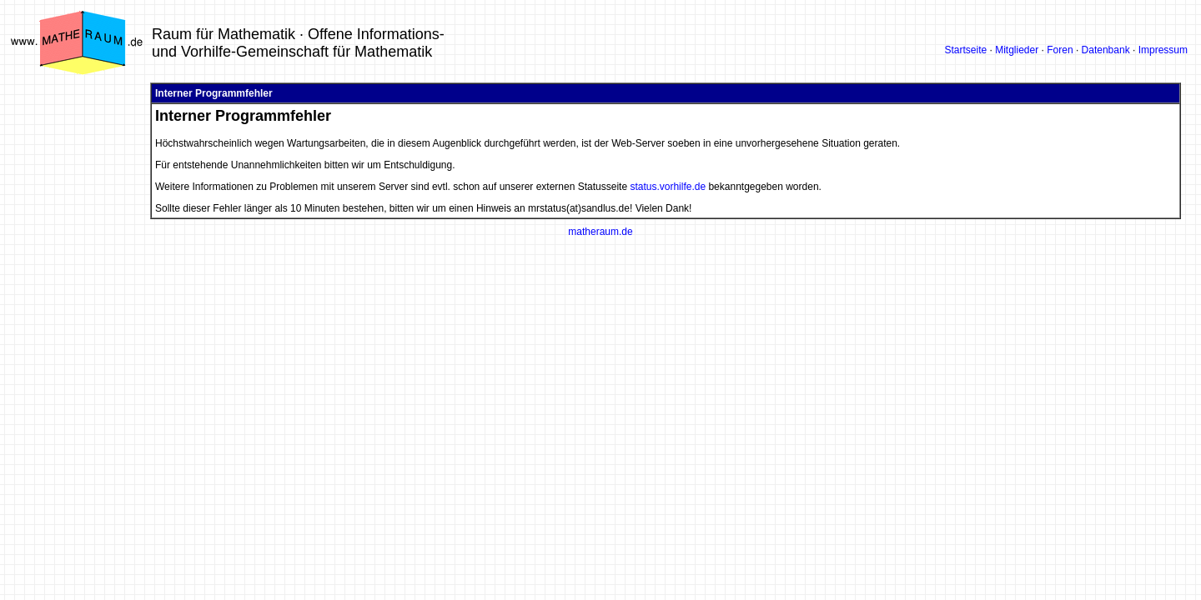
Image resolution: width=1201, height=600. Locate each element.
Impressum (1163, 50)
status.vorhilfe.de (668, 186)
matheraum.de (600, 232)
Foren (1060, 50)
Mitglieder (1016, 50)
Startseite (965, 50)
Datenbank (1106, 50)
